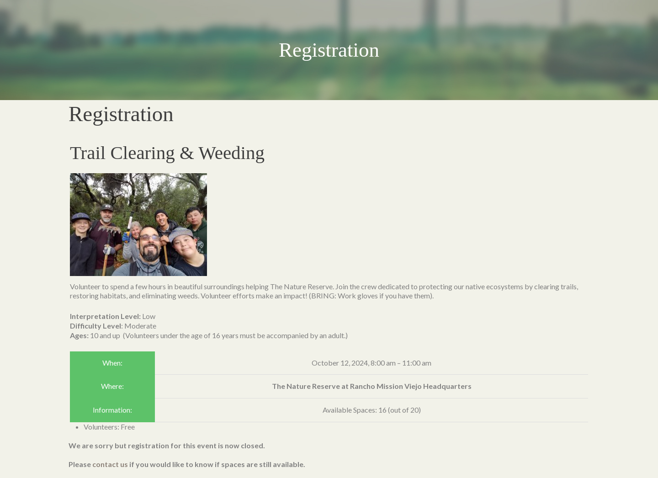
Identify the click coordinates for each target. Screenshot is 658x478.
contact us (110, 464)
